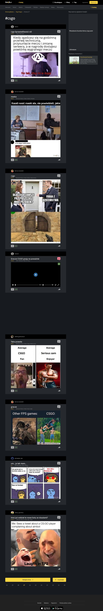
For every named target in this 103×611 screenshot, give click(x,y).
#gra (31, 408)
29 (12, 585)
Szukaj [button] (94, 7)
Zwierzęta (7, 7)
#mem (25, 98)
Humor (14, 7)
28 (18, 585)
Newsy (53, 7)
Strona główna (9, 12)
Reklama (46, 603)
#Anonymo (21, 33)
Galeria (20, 7)
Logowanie (85, 2)
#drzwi (28, 177)
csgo (13, 176)
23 (47, 585)
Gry (11, 465)
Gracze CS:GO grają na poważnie (25, 259)
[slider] (26, 285)
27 (24, 585)
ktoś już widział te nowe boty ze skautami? (29, 518)
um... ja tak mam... (18, 463)
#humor (22, 98)
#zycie (28, 408)
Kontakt (39, 603)
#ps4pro (26, 465)
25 (35, 585)
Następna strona (28, 580)
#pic (29, 519)
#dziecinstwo (33, 177)
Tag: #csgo (19, 12)
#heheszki (21, 260)
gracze (14, 407)
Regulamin (54, 603)
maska (14, 97)
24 (41, 585)
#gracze (25, 260)
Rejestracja (94, 2)
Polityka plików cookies (65, 603)
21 (59, 585)
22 (53, 585)
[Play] (13, 285)
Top (75, 2)
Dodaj (21, 2)
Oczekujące (58, 2)
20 (64, 585)
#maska (32, 98)
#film (17, 260)
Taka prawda (16, 342)
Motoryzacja (60, 7)
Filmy (68, 2)
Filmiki (12, 260)
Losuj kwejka (59, 580)
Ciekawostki (28, 7)
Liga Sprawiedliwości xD (21, 32)
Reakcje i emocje (44, 7)
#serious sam (33, 343)
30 (7, 585)
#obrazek (18, 98)
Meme (12, 98)
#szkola (29, 98)
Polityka (35, 7)
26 (30, 585)
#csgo (17, 33)
